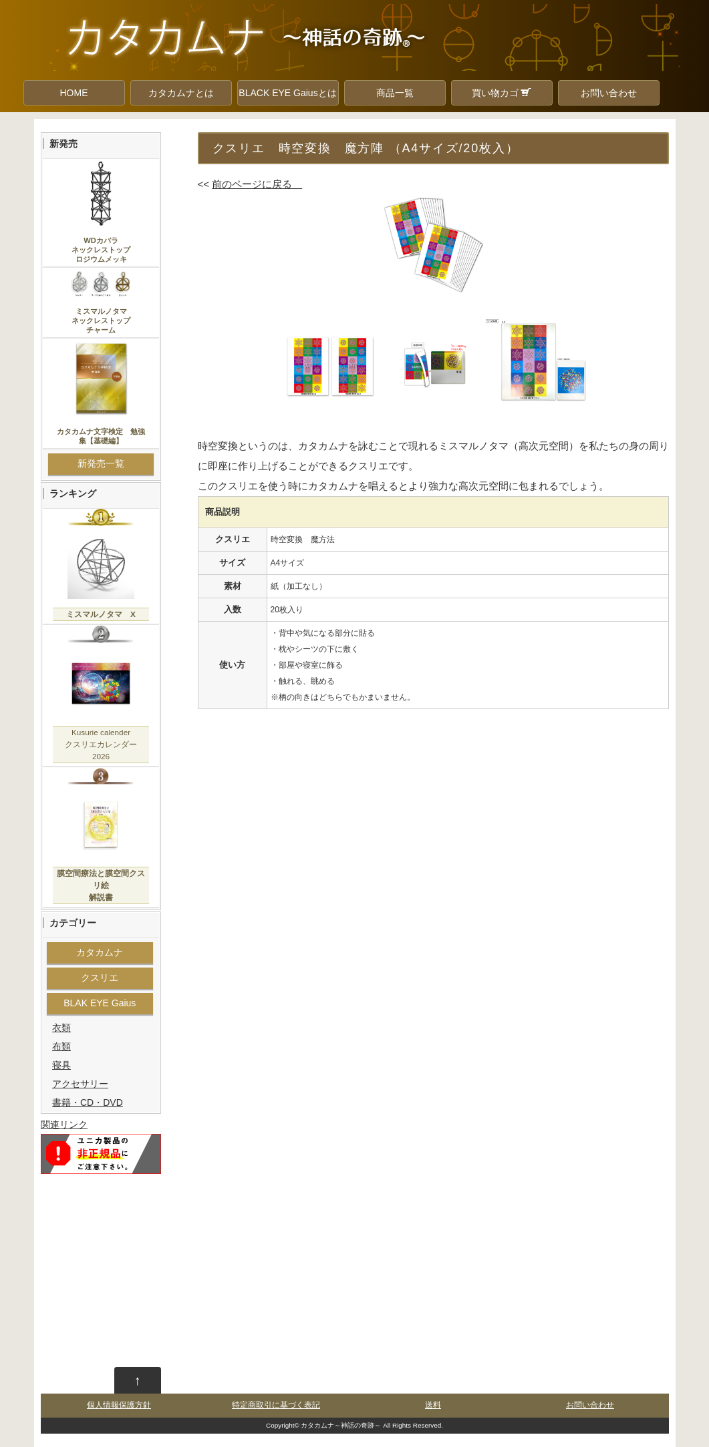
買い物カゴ (502, 92)
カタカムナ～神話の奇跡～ (341, 1425)
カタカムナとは (181, 92)
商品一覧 (395, 92)
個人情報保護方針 (119, 1405)
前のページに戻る (257, 184)
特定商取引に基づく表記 (276, 1405)
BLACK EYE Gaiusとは (287, 92)
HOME (74, 92)
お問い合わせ (609, 92)
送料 (433, 1405)
